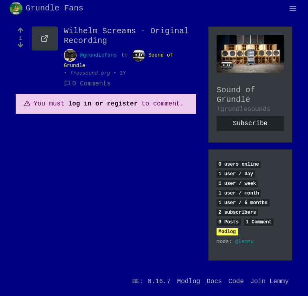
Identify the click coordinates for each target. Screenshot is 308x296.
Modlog (227, 232)
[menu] (292, 8)
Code (236, 281)
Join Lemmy (269, 281)
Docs (214, 281)
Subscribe (250, 123)
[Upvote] (20, 29)
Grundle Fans (46, 8)
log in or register (103, 103)
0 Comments (87, 83)
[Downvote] (20, 47)
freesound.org (90, 73)
